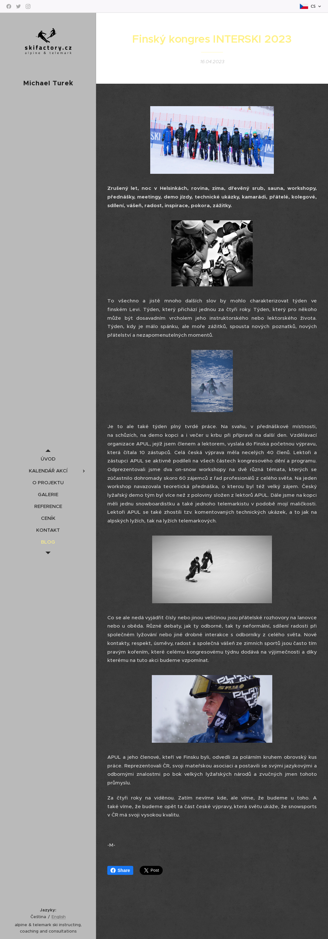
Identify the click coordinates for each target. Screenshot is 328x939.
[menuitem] (48, 458)
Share (120, 870)
